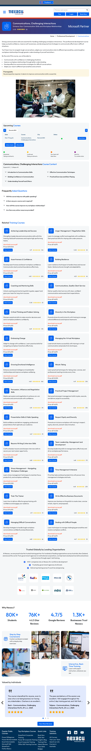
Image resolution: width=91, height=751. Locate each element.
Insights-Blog (42, 740)
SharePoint (5, 746)
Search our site (55, 742)
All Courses (53, 737)
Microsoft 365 (6, 744)
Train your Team (55, 740)
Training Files (42, 742)
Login (71, 14)
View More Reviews (45, 724)
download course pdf (10, 244)
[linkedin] (75, 732)
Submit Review (43, 744)
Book (82, 138)
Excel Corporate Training (26, 742)
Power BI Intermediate (9, 740)
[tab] (43, 718)
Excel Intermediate (8, 742)
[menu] (4, 12)
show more (10, 145)
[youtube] (82, 732)
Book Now (83, 14)
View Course (8, 250)
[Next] (89, 703)
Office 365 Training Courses (27, 744)
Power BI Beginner (8, 737)
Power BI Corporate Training (27, 740)
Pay (59, 14)
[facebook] (69, 732)
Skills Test (41, 737)
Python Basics (6, 749)
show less (19, 145)
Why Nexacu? (8, 607)
